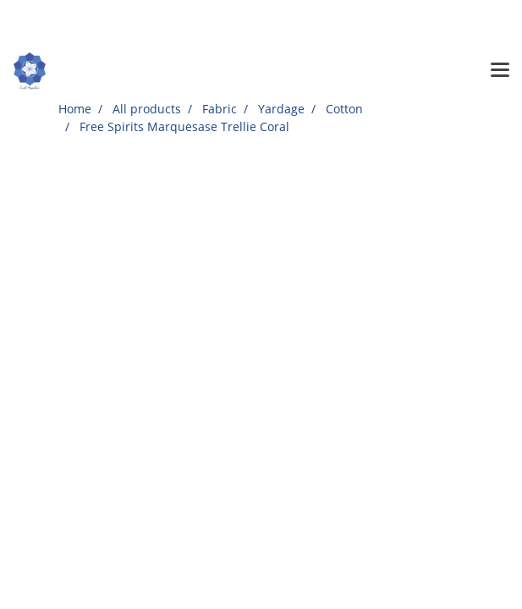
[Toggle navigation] (500, 71)
